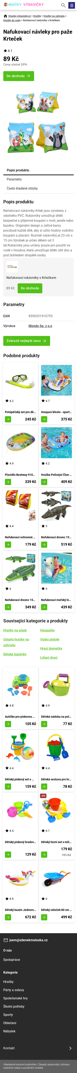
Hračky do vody (12, 20)
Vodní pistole (49, 639)
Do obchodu (30, 288)
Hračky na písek (15, 630)
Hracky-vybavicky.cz (19, 16)
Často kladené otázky (22, 188)
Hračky (37, 16)
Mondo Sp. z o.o (40, 326)
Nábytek (9, 1031)
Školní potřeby (13, 1006)
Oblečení (9, 1023)
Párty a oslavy (13, 990)
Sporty (8, 1015)
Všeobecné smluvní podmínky (20, 1064)
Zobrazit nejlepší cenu (24, 341)
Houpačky (47, 630)
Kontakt (9, 1048)
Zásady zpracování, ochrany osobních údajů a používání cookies (36, 1066)
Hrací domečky (51, 648)
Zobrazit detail (8, 419)
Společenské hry (15, 998)
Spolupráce (11, 960)
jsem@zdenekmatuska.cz (28, 940)
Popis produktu (18, 170)
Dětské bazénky (14, 654)
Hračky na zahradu (54, 16)
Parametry (14, 179)
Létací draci (48, 658)
